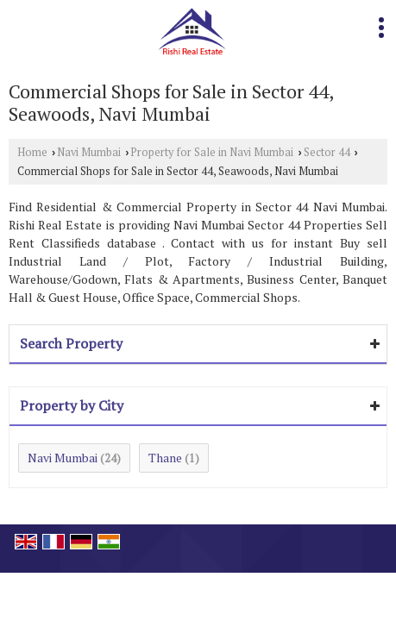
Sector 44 (327, 152)
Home (32, 152)
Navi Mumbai (89, 152)
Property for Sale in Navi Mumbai (211, 152)
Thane (165, 457)
